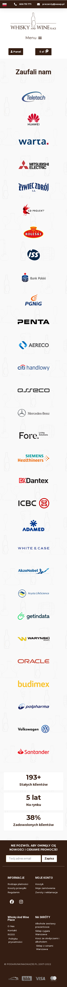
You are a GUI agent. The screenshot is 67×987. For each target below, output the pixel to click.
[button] (33, 37)
